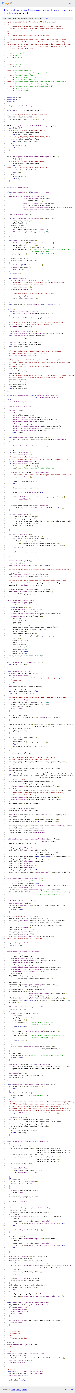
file (45, 18)
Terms (24, 1390)
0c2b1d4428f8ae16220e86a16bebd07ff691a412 (38, 10)
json (71, 1390)
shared (6, 13)
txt (66, 1390)
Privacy (18, 1390)
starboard (67, 10)
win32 (14, 13)
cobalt (5, 10)
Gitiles (13, 1390)
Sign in (70, 3)
